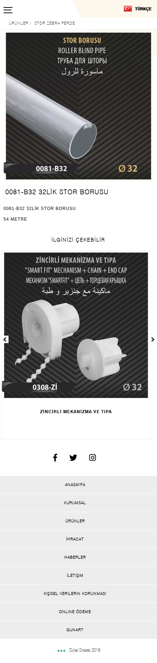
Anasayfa (75, 484)
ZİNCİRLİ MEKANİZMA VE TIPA (76, 411)
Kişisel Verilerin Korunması (75, 593)
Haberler (75, 557)
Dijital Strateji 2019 (78, 650)
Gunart (74, 629)
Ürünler (75, 521)
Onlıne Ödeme (75, 611)
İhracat (75, 539)
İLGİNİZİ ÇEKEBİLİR (78, 240)
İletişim (75, 575)
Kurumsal (75, 502)
